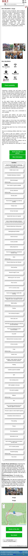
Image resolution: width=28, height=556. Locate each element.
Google (20, 551)
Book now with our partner (17, 152)
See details (14, 535)
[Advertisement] (14, 35)
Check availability (10, 85)
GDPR (14, 554)
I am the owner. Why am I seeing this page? (10, 540)
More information (17, 157)
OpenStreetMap (23, 524)
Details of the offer (14, 529)
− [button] (3, 507)
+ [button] (3, 505)
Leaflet (17, 524)
